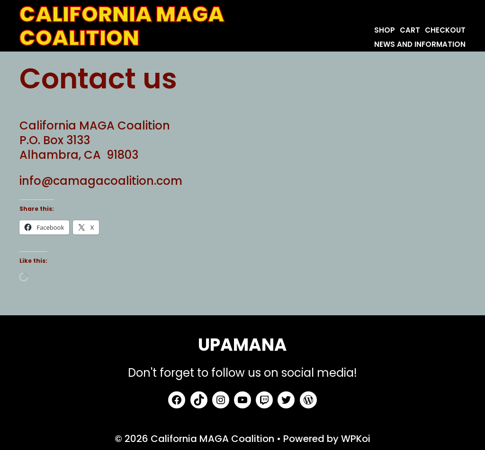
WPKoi (355, 438)
